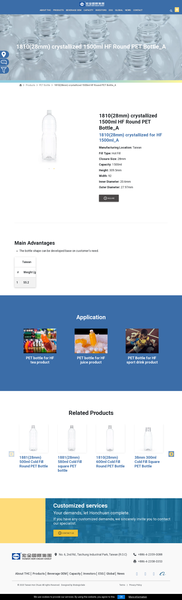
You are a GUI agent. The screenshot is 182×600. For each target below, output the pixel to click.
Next (170, 453)
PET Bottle (44, 85)
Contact (137, 10)
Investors (101, 10)
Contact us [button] (66, 533)
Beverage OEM (73, 10)
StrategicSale (79, 585)
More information (138, 597)
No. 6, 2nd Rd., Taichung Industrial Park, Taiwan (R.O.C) (90, 554)
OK (121, 597)
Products (58, 10)
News (128, 10)
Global (119, 10)
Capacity (88, 10)
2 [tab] (54, 168)
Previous (10, 453)
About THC (45, 10)
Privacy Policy (135, 585)
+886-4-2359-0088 (147, 554)
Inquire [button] (109, 198)
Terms (122, 585)
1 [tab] (49, 168)
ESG (111, 10)
